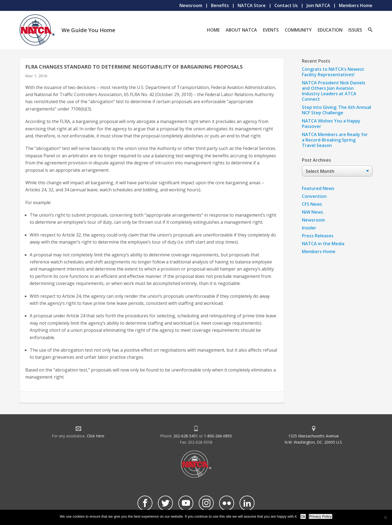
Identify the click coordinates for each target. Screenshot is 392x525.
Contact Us (286, 5)
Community (298, 30)
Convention (314, 196)
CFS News (312, 204)
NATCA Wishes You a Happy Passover (331, 123)
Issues (355, 30)
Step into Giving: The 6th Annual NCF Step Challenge (336, 110)
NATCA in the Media (323, 244)
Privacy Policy (320, 516)
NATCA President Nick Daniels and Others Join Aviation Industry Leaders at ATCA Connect (333, 91)
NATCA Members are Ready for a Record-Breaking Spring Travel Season (335, 139)
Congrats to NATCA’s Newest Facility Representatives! (333, 72)
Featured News (318, 188)
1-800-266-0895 (218, 435)
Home (213, 30)
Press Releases (317, 236)
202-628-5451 (185, 435)
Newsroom (190, 5)
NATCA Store (252, 5)
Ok (303, 516)
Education (330, 30)
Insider (309, 228)
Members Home (355, 5)
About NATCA (241, 30)
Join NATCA (318, 5)
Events (271, 30)
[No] (385, 517)
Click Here (95, 435)
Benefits (220, 5)
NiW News (312, 212)
